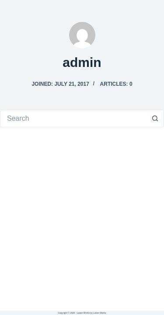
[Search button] (155, 118)
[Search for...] (73, 118)
